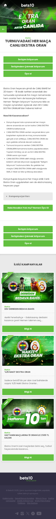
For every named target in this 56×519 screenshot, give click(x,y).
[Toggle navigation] (51, 4)
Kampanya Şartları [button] (18, 196)
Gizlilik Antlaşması (25, 500)
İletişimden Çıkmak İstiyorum (28, 66)
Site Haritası (32, 503)
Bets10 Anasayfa (5, 5)
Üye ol (28, 73)
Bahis (28, 38)
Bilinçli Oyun (41, 498)
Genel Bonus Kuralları (24, 498)
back (3, 29)
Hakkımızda (8, 498)
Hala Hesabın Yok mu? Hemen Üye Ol (28, 207)
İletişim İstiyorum (28, 59)
